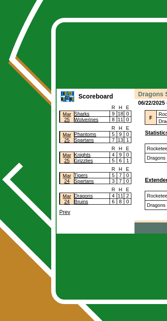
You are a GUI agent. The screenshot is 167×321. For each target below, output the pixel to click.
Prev (64, 212)
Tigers (81, 175)
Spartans (84, 140)
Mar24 (67, 178)
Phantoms (85, 134)
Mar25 (67, 116)
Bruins (81, 201)
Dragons (83, 195)
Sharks (82, 113)
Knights (82, 154)
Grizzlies (83, 160)
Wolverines (86, 119)
